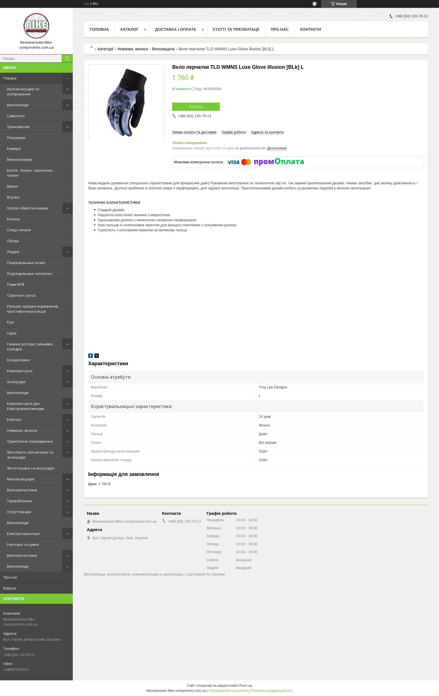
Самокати (16, 115)
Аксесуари (16, 381)
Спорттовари (19, 511)
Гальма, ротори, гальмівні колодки (30, 346)
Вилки (12, 186)
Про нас (10, 577)
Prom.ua (245, 686)
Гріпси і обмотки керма (27, 208)
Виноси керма (19, 159)
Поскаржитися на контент (228, 691)
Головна (99, 29)
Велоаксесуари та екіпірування (23, 91)
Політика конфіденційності (272, 691)
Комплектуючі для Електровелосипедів (25, 406)
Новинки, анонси (22, 430)
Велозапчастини (22, 489)
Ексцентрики (18, 359)
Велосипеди (18, 104)
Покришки (16, 137)
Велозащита (163, 49)
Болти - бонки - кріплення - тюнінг (30, 173)
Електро (14, 419)
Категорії (105, 49)
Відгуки (9, 588)
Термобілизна (19, 500)
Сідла (12, 333)
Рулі (10, 322)
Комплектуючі (19, 370)
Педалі (13, 251)
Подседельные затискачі (29, 273)
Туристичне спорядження (30, 441)
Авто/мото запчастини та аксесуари (30, 455)
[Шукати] (67, 58)
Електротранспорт (24, 533)
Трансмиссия (18, 126)
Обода (13, 240)
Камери (14, 148)
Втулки (13, 197)
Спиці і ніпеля (19, 229)
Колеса (13, 218)
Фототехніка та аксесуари (30, 468)
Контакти (310, 29)
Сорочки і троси (21, 295)
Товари (10, 78)
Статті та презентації (236, 29)
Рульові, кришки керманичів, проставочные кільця (33, 309)
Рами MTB (15, 284)
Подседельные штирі (26, 262)
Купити (196, 106)
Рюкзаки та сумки (23, 544)
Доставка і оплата (175, 29)
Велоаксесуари (20, 479)
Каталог (129, 29)
